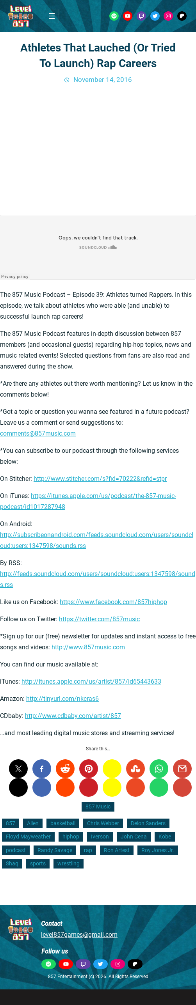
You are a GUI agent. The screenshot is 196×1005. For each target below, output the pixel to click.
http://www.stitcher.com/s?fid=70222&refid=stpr (100, 478)
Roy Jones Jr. (157, 850)
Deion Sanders (148, 823)
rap (88, 850)
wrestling (68, 863)
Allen (33, 823)
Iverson (100, 836)
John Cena (134, 836)
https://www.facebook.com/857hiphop (113, 602)
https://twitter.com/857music (99, 619)
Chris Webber (103, 823)
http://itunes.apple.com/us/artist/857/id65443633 (91, 681)
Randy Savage (54, 850)
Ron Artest (117, 850)
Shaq (12, 863)
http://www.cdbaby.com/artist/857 (73, 716)
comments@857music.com (38, 433)
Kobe (165, 836)
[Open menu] (52, 16)
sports (38, 863)
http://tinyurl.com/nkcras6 (62, 698)
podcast (16, 850)
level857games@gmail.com (79, 934)
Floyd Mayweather (28, 836)
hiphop (70, 836)
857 (10, 823)
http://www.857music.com (88, 647)
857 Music (98, 806)
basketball (62, 823)
